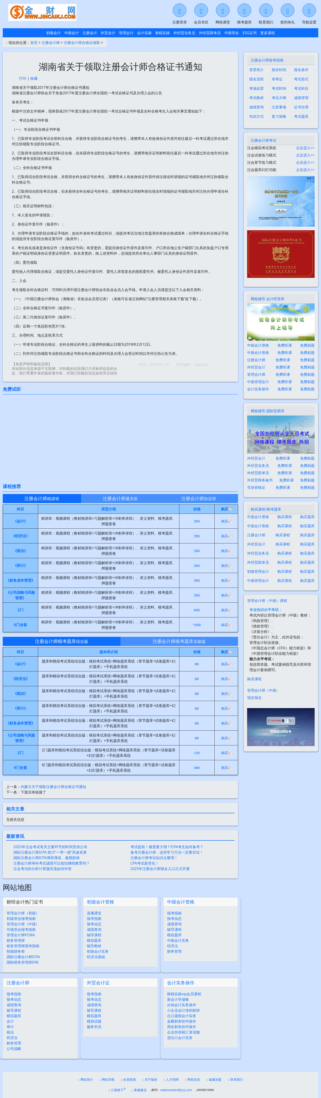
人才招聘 (171, 1079)
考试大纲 (279, 97)
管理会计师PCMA (21, 934)
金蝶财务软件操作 (181, 1021)
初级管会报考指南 (21, 918)
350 (197, 521)
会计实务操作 (180, 983)
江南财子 (117, 1089)
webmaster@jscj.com (176, 1090)
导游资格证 (256, 487)
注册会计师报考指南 (267, 60)
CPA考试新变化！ (144, 863)
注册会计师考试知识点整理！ (154, 857)
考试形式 (301, 79)
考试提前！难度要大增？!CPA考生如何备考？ (167, 846)
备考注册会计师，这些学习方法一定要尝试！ (166, 852)
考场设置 (256, 88)
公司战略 (14, 1048)
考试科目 (301, 88)
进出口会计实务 (180, 1037)
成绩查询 (94, 929)
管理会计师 (256, 374)
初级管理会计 (258, 571)
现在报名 (254, 697)
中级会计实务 (178, 940)
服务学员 (94, 1026)
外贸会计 (108, 32)
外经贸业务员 (184, 32)
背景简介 (256, 69)
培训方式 (256, 116)
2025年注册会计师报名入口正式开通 (160, 868)
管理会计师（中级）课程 (267, 600)
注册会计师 (51, 42)
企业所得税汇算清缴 (183, 1032)
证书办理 (301, 107)
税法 (10, 1032)
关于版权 (149, 1079)
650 (197, 610)
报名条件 (301, 69)
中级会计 (71, 32)
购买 (226, 521)
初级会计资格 (100, 902)
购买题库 (307, 516)
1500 (197, 624)
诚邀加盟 (213, 1079)
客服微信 (139, 1090)
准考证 (277, 79)
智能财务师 (16, 951)
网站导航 (107, 1079)
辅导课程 (94, 934)
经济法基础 (96, 956)
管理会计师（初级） (23, 913)
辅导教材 (94, 945)
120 (197, 752)
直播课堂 (94, 913)
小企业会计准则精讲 (183, 1010)
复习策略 (279, 116)
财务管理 (174, 951)
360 (197, 767)
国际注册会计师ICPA (23, 956)
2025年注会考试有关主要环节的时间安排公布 (50, 846)
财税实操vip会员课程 (184, 993)
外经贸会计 (256, 367)
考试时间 (279, 88)
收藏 (34, 78)
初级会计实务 (98, 951)
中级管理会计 (258, 381)
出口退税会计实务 (181, 1015)
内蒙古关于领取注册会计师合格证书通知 (53, 786)
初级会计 (53, 32)
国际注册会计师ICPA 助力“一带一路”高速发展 (50, 852)
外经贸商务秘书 (260, 480)
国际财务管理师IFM (22, 962)
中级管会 (231, 32)
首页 (34, 42)
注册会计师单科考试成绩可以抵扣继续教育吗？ (51, 863)
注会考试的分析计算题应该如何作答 (42, 868)
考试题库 (301, 116)
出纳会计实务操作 (181, 1004)
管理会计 (126, 32)
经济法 (172, 945)
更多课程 (267, 32)
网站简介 (85, 1079)
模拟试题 (94, 1021)
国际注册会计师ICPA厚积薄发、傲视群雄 (46, 857)
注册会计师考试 (263, 140)
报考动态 (94, 924)
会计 (10, 1021)
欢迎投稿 (128, 1079)
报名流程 (256, 79)
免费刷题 (307, 345)
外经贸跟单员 (210, 32)
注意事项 (279, 107)
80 (197, 664)
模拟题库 (94, 940)
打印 (22, 78)
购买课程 (284, 516)
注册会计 (90, 32)
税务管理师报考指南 (23, 945)
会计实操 (144, 32)
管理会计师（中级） (23, 924)
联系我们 (235, 1079)
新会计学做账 (178, 999)
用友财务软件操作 (181, 1026)
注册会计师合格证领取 (82, 42)
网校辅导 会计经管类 (267, 298)
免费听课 (284, 345)
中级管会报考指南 (21, 929)
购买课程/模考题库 (266, 509)
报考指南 (94, 918)
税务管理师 (16, 940)
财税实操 (162, 32)
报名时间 (279, 69)
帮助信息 (192, 1079)
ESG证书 (249, 32)
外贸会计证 (98, 983)
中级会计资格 (180, 902)
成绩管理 (301, 97)
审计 (10, 1026)
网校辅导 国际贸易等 (267, 410)
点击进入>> (305, 147)
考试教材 (256, 97)
